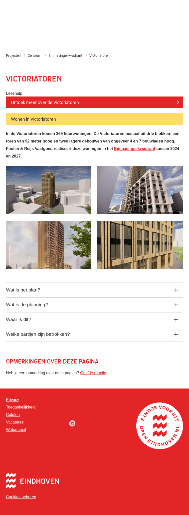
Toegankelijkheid (20, 407)
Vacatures (15, 422)
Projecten (13, 56)
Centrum (34, 56)
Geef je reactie (93, 373)
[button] (48, 212)
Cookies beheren (21, 497)
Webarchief (16, 430)
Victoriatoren (99, 56)
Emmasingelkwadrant (65, 56)
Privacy (12, 400)
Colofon (13, 414)
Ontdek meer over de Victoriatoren (45, 102)
